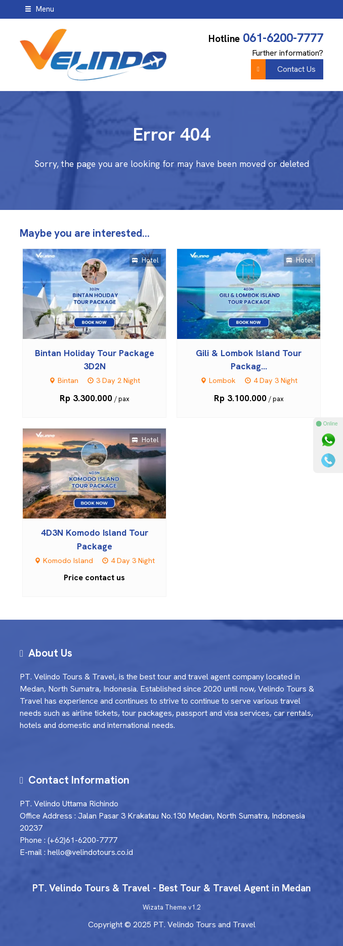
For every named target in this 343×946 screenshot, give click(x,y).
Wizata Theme (165, 907)
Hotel (145, 260)
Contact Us (283, 69)
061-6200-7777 (283, 38)
